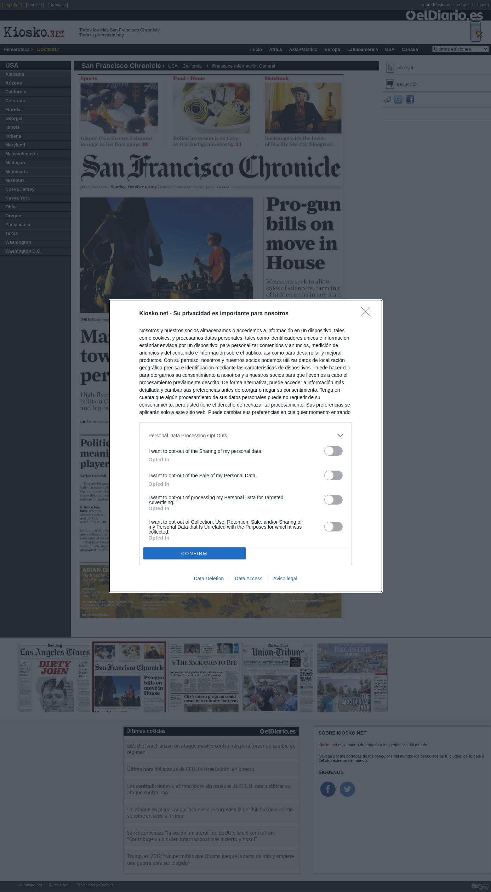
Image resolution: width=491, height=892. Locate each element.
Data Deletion (209, 578)
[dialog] (245, 446)
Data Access (248, 578)
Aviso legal (285, 578)
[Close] (368, 314)
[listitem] (246, 435)
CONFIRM (194, 553)
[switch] (333, 451)
